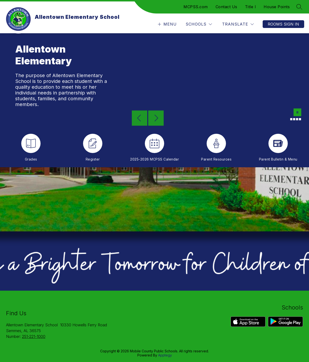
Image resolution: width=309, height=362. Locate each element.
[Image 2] (291, 119)
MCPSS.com (195, 6)
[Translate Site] (238, 24)
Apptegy (165, 355)
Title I (250, 6)
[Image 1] (288, 119)
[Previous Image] (139, 118)
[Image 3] (294, 119)
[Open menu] (167, 24)
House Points (277, 6)
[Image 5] (300, 119)
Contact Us (226, 6)
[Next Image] (156, 118)
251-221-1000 (33, 336)
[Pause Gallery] (297, 112)
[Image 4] (297, 119)
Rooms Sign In (283, 24)
